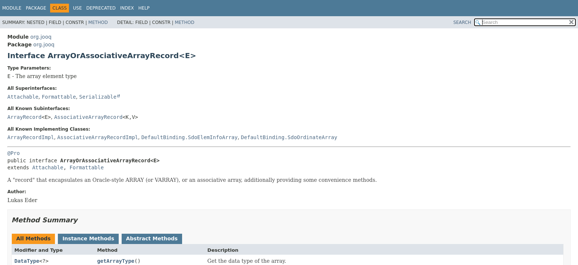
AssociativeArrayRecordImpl (97, 137)
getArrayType (115, 261)
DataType (26, 261)
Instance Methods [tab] (88, 238)
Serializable (97, 97)
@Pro (13, 153)
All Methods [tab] (33, 238)
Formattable (59, 97)
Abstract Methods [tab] (152, 238)
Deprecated (101, 8)
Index (127, 8)
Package (36, 8)
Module (11, 8)
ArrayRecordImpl (30, 137)
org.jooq (40, 37)
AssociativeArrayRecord (88, 117)
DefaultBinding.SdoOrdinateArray (289, 137)
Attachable (22, 97)
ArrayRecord (24, 117)
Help (144, 8)
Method (98, 22)
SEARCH (462, 22)
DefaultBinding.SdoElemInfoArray (189, 137)
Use (77, 8)
